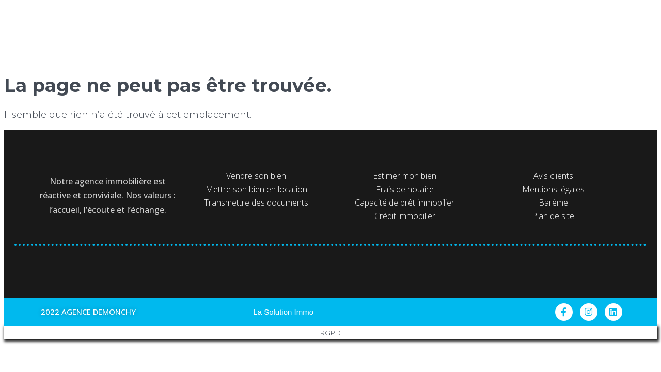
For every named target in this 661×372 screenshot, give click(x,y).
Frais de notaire (405, 189)
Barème (553, 202)
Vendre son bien (256, 175)
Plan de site (553, 216)
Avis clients (553, 175)
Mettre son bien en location (256, 189)
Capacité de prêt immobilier (404, 202)
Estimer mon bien (404, 175)
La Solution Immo (283, 311)
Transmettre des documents (256, 202)
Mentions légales (553, 189)
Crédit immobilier (404, 216)
